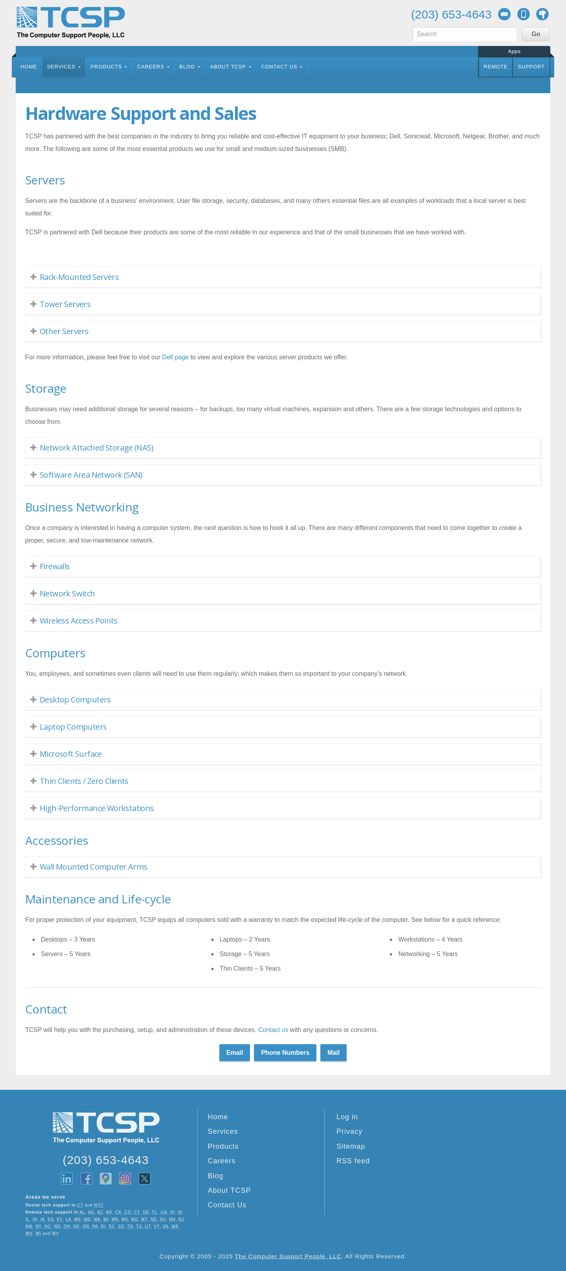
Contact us (273, 1029)
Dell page (175, 357)
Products (106, 67)
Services (61, 67)
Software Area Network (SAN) (91, 474)
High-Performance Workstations (97, 808)
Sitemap (350, 1146)
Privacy (349, 1131)
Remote (496, 67)
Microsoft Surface (71, 754)
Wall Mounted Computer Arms (93, 866)
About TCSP (228, 67)
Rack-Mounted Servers (79, 277)
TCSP (70, 22)
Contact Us (279, 67)
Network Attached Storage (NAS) (96, 447)
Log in (347, 1117)
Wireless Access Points (79, 620)
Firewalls (55, 566)
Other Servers (64, 331)
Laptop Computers (73, 726)
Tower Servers (65, 304)
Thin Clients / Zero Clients (84, 781)
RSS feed (353, 1161)
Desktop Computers (75, 699)
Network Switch (67, 593)
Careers (150, 67)
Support (531, 67)
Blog (187, 67)
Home (28, 67)
